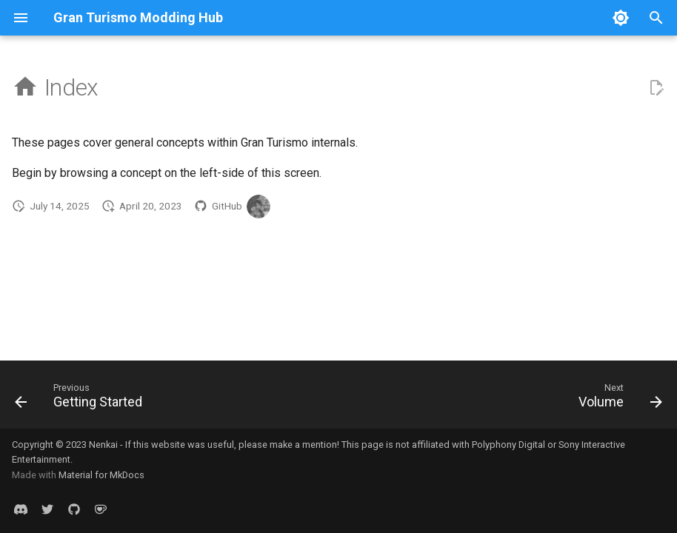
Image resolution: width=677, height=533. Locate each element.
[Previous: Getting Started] (82, 399)
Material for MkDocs (101, 474)
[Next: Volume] (617, 399)
